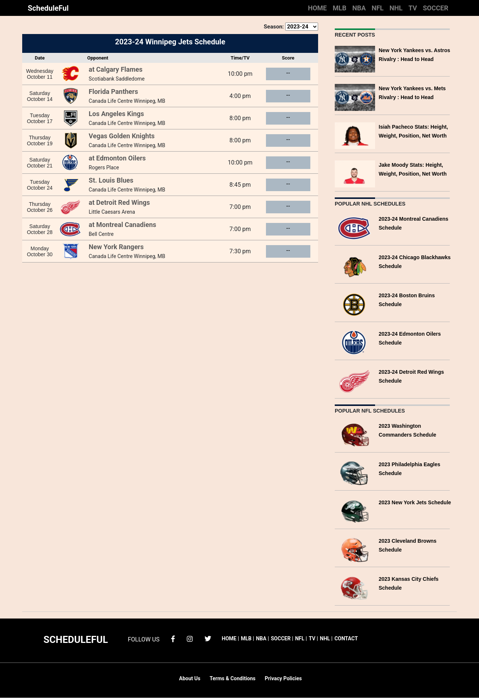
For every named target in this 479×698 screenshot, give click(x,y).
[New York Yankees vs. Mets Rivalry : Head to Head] (355, 97)
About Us (189, 678)
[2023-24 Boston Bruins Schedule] (355, 304)
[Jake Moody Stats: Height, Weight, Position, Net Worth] (355, 173)
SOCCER (435, 8)
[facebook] (173, 638)
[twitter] (208, 638)
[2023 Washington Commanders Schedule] (355, 434)
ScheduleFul (48, 8)
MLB (339, 8)
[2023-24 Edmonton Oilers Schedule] (355, 342)
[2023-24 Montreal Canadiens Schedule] (355, 227)
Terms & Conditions (233, 678)
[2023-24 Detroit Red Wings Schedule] (355, 380)
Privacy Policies (283, 678)
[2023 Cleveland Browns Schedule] (355, 549)
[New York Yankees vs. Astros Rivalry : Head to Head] (355, 58)
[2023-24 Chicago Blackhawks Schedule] (355, 266)
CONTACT (346, 638)
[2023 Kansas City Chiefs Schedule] (355, 587)
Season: (274, 26)
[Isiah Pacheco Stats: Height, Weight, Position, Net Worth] (355, 135)
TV (412, 8)
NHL (395, 8)
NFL (378, 8)
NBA (358, 8)
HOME (317, 8)
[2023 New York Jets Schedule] (355, 511)
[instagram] (190, 638)
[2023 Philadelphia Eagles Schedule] (355, 473)
